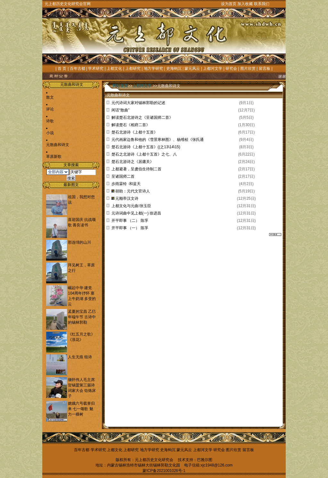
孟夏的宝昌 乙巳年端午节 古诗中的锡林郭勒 (82, 317)
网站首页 (120, 86)
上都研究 (133, 68)
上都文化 (114, 68)
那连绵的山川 (79, 242)
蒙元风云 (192, 68)
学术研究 (95, 68)
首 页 (62, 68)
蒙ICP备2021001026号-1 (164, 470)
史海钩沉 (174, 68)
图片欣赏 (248, 68)
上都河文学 (212, 68)
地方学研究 (153, 68)
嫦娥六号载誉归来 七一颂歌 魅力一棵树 (81, 409)
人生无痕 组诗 (80, 357)
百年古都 (77, 68)
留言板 (264, 68)
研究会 (231, 68)
